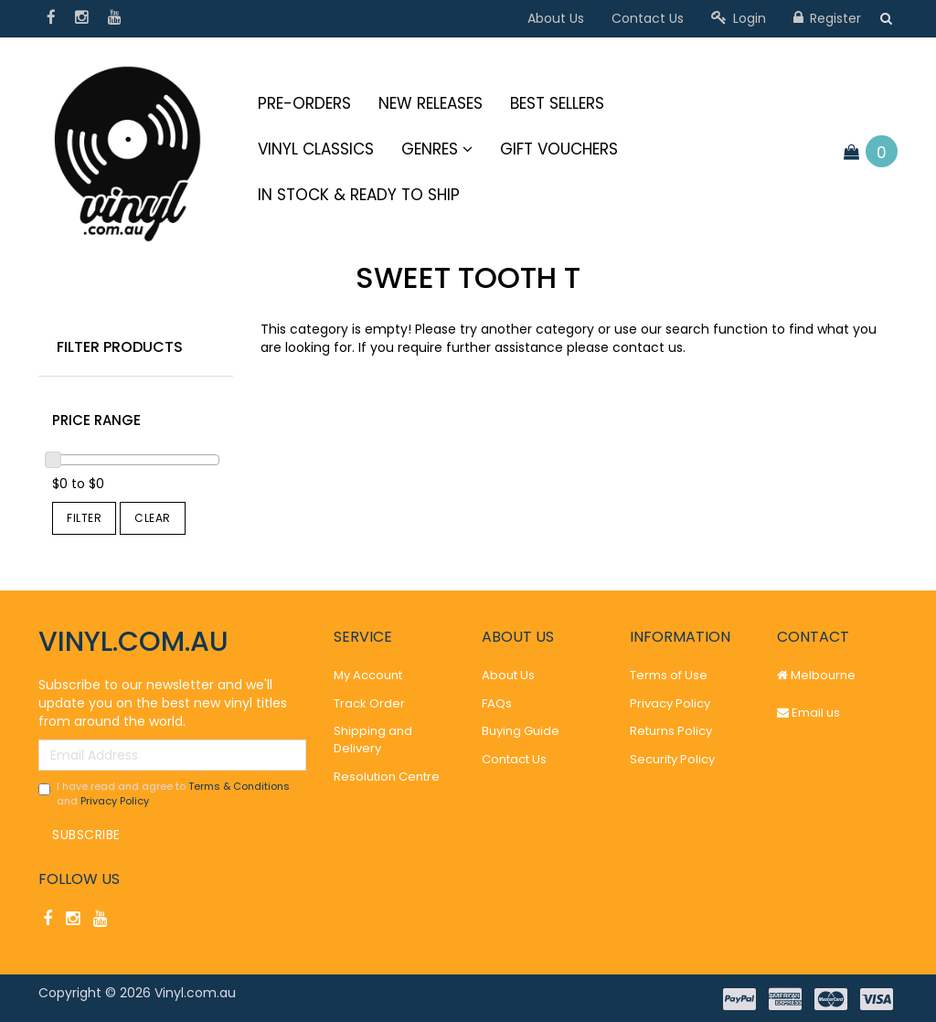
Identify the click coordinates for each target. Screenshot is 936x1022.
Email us (808, 712)
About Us (555, 18)
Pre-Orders (304, 103)
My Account (368, 675)
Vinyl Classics (316, 149)
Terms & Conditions (239, 786)
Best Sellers (557, 103)
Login (738, 18)
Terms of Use (668, 675)
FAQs (497, 703)
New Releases (430, 103)
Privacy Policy (114, 800)
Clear (152, 518)
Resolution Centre (387, 776)
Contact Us (648, 18)
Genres (437, 149)
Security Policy (672, 759)
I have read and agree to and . (164, 794)
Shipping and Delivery (373, 739)
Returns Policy (671, 731)
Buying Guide (520, 731)
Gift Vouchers (559, 149)
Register (827, 18)
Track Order (369, 703)
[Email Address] (172, 755)
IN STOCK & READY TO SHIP (359, 195)
